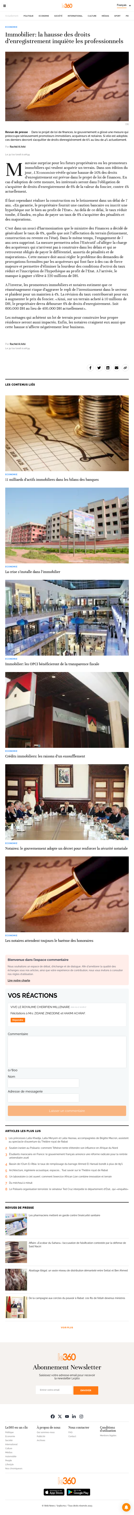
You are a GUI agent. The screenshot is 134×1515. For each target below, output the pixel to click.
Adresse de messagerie (25, 1091)
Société (58, 16)
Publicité (41, 1436)
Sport (117, 16)
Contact (72, 1436)
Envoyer (85, 1390)
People (8, 1460)
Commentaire (18, 1034)
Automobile (10, 1456)
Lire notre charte (19, 980)
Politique (29, 16)
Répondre (17, 1020)
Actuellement (11, 16)
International (75, 16)
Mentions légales (108, 1435)
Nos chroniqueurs (13, 1468)
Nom (11, 1076)
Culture (92, 16)
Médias (105, 16)
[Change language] (124, 6)
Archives (41, 1440)
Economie (44, 16)
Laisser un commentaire (67, 1111)
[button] (126, 1507)
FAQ (70, 1432)
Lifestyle (9, 1464)
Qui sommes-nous (46, 1432)
